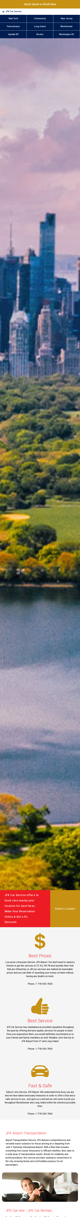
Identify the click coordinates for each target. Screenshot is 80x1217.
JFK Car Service (13, 11)
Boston (39, 34)
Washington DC (66, 34)
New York (13, 18)
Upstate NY (13, 34)
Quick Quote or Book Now (40, 4)
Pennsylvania (13, 26)
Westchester (67, 26)
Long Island (40, 26)
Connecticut (40, 18)
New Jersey (66, 18)
